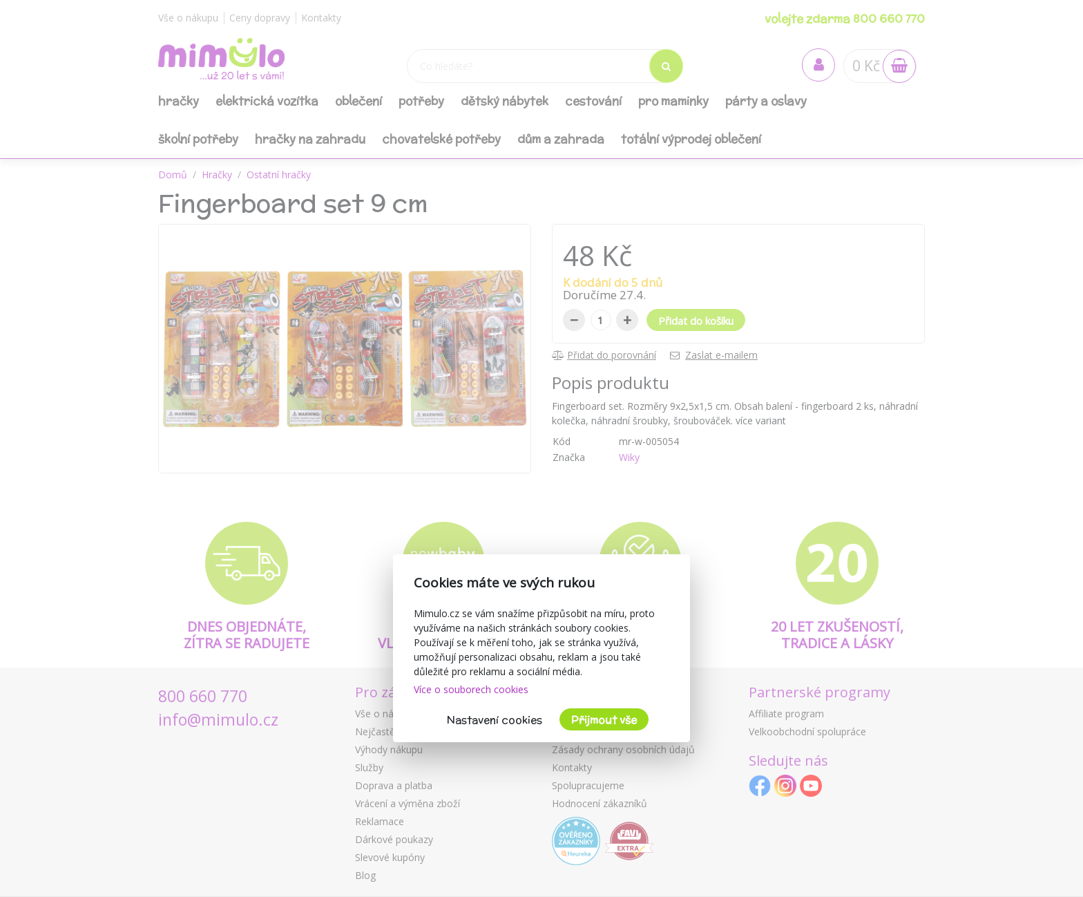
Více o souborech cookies (471, 689)
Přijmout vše (604, 719)
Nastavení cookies (494, 719)
